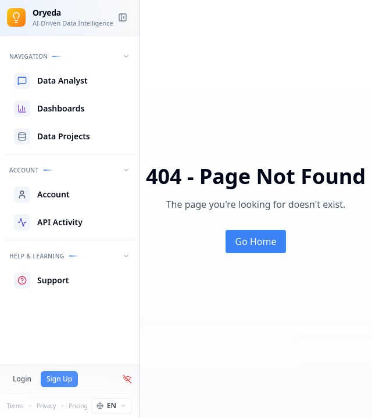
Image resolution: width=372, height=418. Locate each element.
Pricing (78, 406)
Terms (15, 406)
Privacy (46, 406)
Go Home (255, 241)
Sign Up (59, 379)
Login (22, 379)
